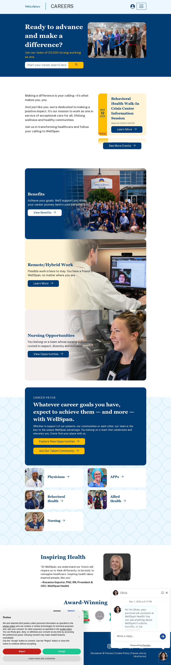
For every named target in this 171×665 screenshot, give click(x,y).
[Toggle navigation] (141, 6)
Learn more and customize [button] (42, 658)
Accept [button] (61, 651)
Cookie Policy (122, 653)
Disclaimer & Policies (102, 653)
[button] (79, 617)
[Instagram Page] (109, 646)
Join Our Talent (59, 450)
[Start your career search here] (47, 65)
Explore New (59, 441)
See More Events (122, 145)
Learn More (127, 129)
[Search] (75, 65)
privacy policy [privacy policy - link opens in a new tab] (9, 626)
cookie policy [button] (66, 629)
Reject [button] (22, 651)
